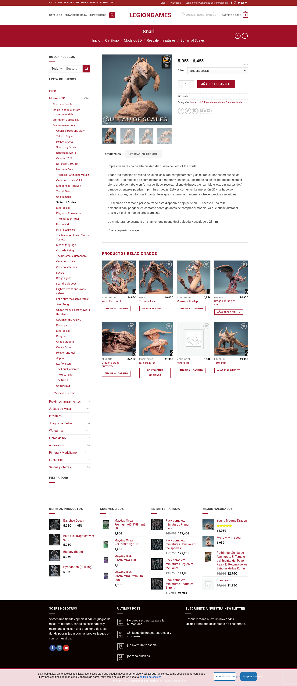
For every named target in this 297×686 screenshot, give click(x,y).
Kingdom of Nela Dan (68, 185)
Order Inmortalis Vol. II (69, 180)
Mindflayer (183, 363)
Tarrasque (220, 363)
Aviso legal (175, 2)
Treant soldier (147, 301)
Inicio (96, 40)
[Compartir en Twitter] (188, 111)
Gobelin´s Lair (64, 347)
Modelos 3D (133, 40)
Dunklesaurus (147, 363)
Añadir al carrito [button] (116, 308)
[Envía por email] (195, 111)
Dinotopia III (63, 207)
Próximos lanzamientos (65, 401)
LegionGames (148, 15)
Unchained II (63, 196)
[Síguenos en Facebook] (232, 3)
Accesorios (56, 445)
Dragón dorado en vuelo (224, 302)
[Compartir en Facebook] (181, 111)
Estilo (181, 70)
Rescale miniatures (161, 40)
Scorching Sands (66, 147)
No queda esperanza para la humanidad (146, 622)
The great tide (64, 374)
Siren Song (62, 304)
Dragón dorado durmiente (111, 364)
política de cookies (150, 676)
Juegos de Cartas (60, 423)
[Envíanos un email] (242, 3)
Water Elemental (111, 301)
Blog (163, 2)
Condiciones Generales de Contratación (206, 2)
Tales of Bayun (64, 136)
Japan (60, 358)
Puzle (52, 91)
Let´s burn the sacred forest (72, 299)
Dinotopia (62, 325)
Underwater (63, 385)
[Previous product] (245, 36)
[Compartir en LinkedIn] (208, 111)
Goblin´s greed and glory (70, 130)
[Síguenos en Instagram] (235, 3)
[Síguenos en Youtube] (246, 3)
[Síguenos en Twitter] (239, 3)
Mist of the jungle (66, 245)
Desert (60, 272)
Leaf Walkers (63, 363)
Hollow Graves (64, 141)
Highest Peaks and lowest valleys (71, 291)
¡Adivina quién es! (139, 656)
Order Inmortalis (65, 261)
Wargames (56, 430)
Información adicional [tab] (143, 154)
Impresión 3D (97, 15)
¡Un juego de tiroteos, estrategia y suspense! (149, 634)
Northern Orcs (64, 169)
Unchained (62, 224)
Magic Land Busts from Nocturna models (66, 112)
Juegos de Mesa (60, 409)
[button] (112, 15)
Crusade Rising (65, 250)
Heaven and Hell (65, 352)
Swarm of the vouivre (68, 319)
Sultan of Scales (193, 40)
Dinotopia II (63, 330)
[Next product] (238, 36)
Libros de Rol (57, 438)
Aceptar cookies (250, 676)
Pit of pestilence (65, 229)
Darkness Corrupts (67, 164)
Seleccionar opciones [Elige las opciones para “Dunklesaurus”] (155, 372)
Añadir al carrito (216, 84)
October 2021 (64, 158)
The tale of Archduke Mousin (73, 175)
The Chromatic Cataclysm (71, 256)
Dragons (61, 336)
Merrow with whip (187, 301)
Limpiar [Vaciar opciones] (244, 64)
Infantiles (55, 416)
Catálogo (55, 15)
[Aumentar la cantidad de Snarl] (192, 84)
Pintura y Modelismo (63, 452)
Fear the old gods (66, 283)
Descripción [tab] (113, 154)
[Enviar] (86, 68)
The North (62, 380)
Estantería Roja (76, 15)
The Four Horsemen (67, 369)
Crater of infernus (66, 267)
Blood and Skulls (62, 104)
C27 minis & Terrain (64, 393)
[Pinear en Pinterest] (202, 111)
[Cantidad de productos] (186, 84)
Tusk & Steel (63, 191)
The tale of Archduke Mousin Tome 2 (73, 237)
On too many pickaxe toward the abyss (73, 312)
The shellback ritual (67, 218)
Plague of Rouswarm (68, 213)
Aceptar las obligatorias (226, 676)
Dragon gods (63, 278)
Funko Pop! (56, 460)
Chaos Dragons (65, 341)
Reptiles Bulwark (66, 153)
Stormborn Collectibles (66, 119)
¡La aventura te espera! (142, 645)
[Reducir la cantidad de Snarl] (180, 84)
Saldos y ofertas (60, 467)
